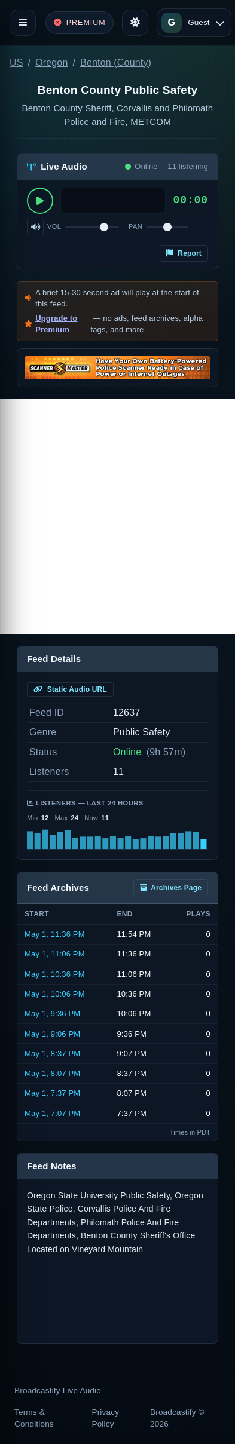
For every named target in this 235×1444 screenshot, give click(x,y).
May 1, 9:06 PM (52, 1033)
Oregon (51, 62)
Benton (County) (115, 62)
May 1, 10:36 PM (55, 974)
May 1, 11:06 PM (55, 953)
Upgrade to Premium (56, 324)
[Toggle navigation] (23, 23)
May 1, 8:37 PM (52, 1053)
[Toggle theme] (135, 23)
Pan (135, 226)
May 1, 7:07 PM (52, 1113)
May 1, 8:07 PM (52, 1073)
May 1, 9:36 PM (52, 1013)
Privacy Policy (105, 1418)
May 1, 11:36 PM (55, 934)
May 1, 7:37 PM (52, 1093)
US (16, 62)
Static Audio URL (70, 689)
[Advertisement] (117, 516)
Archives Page (171, 888)
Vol (54, 226)
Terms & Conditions (34, 1418)
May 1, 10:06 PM (55, 993)
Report (184, 253)
